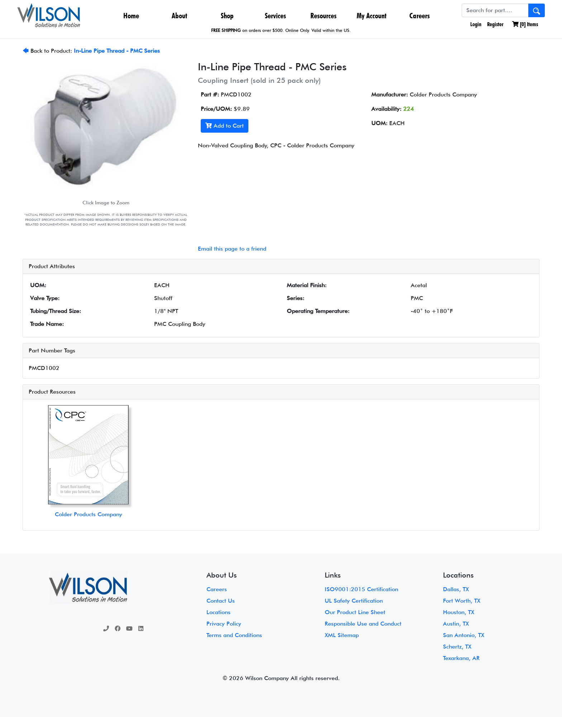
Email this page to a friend (232, 248)
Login (475, 24)
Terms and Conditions (234, 635)
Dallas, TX (456, 589)
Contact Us (220, 600)
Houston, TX (458, 612)
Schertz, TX (457, 646)
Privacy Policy (223, 623)
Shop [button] (227, 15)
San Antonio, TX (463, 635)
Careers (419, 15)
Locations (218, 612)
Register (495, 24)
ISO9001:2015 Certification (361, 589)
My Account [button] (371, 15)
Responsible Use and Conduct (363, 623)
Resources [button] (323, 15)
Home (131, 15)
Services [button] (275, 15)
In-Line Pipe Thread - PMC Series (117, 50)
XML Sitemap (342, 635)
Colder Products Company (88, 514)
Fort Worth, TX (461, 600)
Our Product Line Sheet (355, 612)
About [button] (179, 15)
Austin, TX (456, 623)
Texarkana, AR (461, 658)
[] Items (525, 24)
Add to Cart (224, 125)
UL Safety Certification (354, 600)
